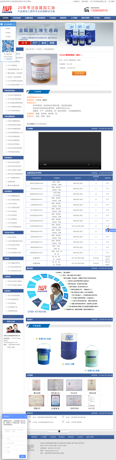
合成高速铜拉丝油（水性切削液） (15, 70)
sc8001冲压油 (12, 237)
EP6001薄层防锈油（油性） (15, 133)
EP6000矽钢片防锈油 (14, 125)
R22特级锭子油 (12, 307)
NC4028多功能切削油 (14, 99)
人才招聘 (44, 437)
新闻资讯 (34, 437)
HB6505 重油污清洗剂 (15, 170)
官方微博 (112, 1)
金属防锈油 (29, 18)
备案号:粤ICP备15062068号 (75, 443)
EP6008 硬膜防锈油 (14, 121)
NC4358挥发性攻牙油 (14, 271)
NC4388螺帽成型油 (14, 196)
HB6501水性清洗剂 (14, 162)
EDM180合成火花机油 (15, 281)
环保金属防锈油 (9, 116)
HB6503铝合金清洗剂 (14, 166)
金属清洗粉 (11, 181)
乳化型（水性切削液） (15, 77)
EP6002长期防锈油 (14, 136)
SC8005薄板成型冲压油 (15, 241)
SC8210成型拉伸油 (14, 200)
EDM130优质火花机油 (15, 285)
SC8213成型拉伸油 (14, 207)
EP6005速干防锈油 (14, 144)
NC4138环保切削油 (14, 110)
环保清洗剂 (41, 18)
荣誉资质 (71, 437)
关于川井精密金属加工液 (98, 1)
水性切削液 (17, 18)
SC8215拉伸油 (12, 211)
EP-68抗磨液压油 (13, 299)
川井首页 (5, 18)
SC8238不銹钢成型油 (14, 227)
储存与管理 (90, 437)
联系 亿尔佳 (11, 321)
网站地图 (85, 1)
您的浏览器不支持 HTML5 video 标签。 (69, 151)
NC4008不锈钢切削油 (14, 95)
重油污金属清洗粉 (13, 185)
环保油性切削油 (9, 90)
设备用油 (7, 291)
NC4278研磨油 (12, 65)
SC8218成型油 (12, 219)
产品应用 (53, 437)
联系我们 (62, 437)
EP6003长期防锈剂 (14, 140)
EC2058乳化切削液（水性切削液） (15, 85)
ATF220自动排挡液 (14, 295)
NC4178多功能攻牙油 (14, 267)
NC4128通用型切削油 (14, 107)
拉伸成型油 (8, 191)
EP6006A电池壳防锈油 (15, 148)
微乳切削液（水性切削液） (15, 73)
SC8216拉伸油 (12, 215)
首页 (33, 49)
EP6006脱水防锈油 (14, 152)
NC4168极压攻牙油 (14, 263)
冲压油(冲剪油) (9, 232)
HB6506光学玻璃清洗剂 (15, 174)
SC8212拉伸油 (12, 203)
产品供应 (39, 49)
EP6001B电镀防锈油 (14, 129)
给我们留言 (9, 59)
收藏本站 (77, 1)
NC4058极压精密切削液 (15, 103)
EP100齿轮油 (12, 303)
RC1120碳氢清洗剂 (14, 178)
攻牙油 (6, 258)
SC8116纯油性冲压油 (14, 252)
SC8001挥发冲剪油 (14, 245)
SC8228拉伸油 (12, 223)
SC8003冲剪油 (12, 249)
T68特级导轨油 (12, 311)
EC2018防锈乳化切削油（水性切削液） (15, 81)
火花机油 (7, 276)
